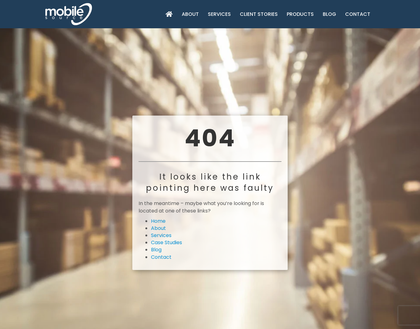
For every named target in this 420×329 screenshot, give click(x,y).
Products (300, 14)
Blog (329, 14)
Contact (357, 14)
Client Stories (259, 14)
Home (158, 221)
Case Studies (166, 242)
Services (219, 14)
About (190, 14)
